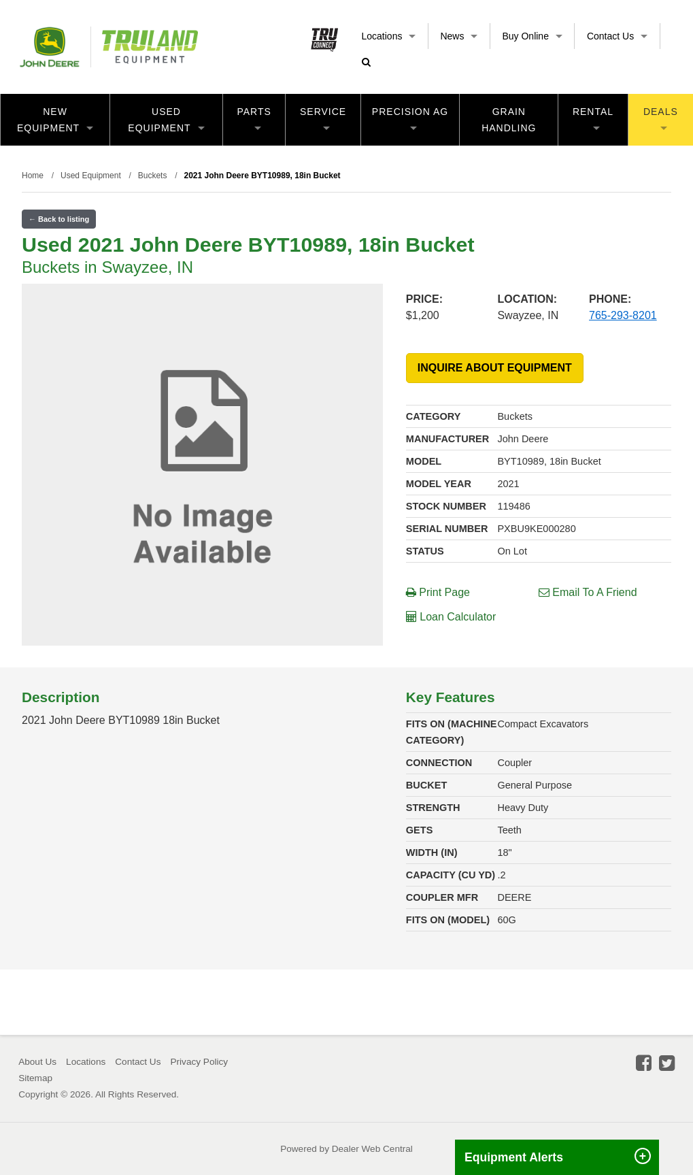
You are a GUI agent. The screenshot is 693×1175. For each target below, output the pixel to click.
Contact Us (617, 36)
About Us (37, 1062)
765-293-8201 (623, 315)
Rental (593, 118)
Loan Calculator (451, 617)
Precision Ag (410, 118)
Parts (254, 118)
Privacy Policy (199, 1062)
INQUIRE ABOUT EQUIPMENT (495, 368)
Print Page (438, 592)
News (458, 36)
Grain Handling (508, 119)
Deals (660, 118)
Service (323, 118)
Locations (389, 36)
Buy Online (532, 36)
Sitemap (35, 1078)
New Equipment (55, 119)
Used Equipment (166, 119)
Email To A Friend (588, 592)
